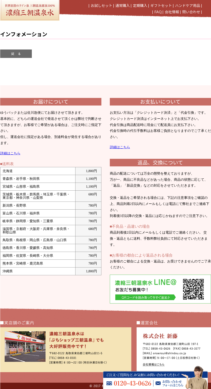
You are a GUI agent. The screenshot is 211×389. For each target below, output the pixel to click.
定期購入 (140, 5)
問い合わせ (191, 12)
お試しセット (101, 5)
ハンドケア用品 (187, 5)
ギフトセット (161, 5)
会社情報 (172, 12)
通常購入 (123, 5)
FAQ (158, 12)
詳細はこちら (10, 153)
